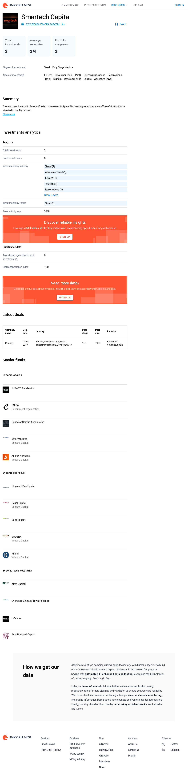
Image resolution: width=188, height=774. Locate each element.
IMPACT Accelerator (23, 388)
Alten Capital (19, 583)
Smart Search (70, 5)
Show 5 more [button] (51, 195)
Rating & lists (106, 749)
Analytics (104, 755)
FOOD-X (16, 617)
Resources (119, 5)
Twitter (169, 744)
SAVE (120, 24)
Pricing (138, 5)
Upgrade (65, 297)
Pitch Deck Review (95, 5)
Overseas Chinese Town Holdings (30, 600)
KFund (15, 553)
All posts (103, 744)
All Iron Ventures (21, 455)
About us (133, 744)
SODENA (16, 536)
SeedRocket (18, 519)
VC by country (77, 753)
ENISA (15, 405)
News (102, 767)
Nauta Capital (19, 503)
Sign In (179, 5)
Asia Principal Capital (23, 634)
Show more (9, 114)
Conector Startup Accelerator (28, 422)
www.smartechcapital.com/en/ (43, 24)
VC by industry (77, 759)
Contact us (133, 749)
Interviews (104, 761)
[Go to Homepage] (17, 5)
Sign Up (64, 237)
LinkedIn (170, 750)
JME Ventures (19, 438)
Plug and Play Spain (23, 486)
